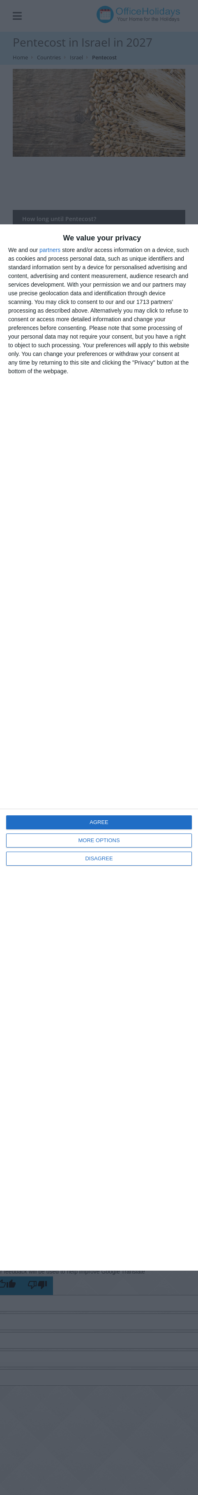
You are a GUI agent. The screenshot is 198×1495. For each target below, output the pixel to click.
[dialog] (99, 747)
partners (49, 250)
